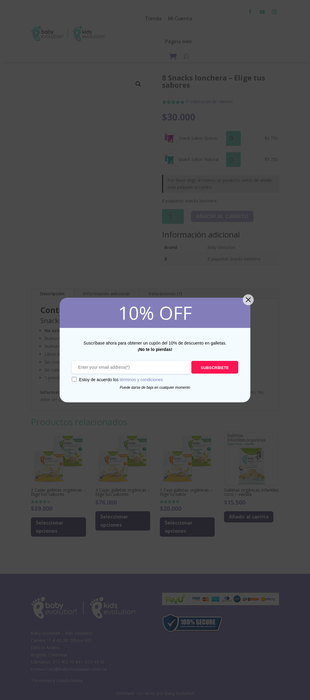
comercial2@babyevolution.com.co (69, 669)
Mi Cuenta (180, 18)
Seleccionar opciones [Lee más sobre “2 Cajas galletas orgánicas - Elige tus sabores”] (50, 526)
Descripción (52, 293)
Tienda (153, 18)
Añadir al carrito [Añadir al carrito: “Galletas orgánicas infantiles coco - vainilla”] (249, 516)
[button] (138, 84)
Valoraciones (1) (165, 293)
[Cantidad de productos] (233, 138)
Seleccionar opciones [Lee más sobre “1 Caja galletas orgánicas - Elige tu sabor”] (179, 526)
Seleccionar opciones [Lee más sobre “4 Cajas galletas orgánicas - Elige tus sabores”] (114, 520)
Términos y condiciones (57, 680)
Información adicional (106, 293)
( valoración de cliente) (209, 101)
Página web (178, 41)
